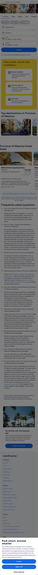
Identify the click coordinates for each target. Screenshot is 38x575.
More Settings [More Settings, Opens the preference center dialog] (19, 572)
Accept (19, 561)
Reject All (19, 567)
